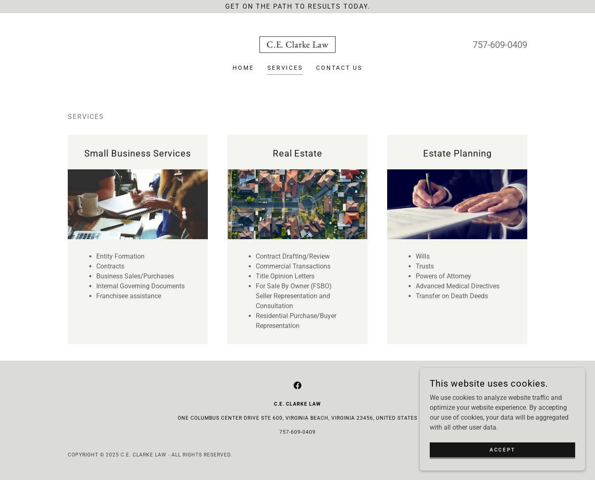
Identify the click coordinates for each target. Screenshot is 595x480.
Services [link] (285, 67)
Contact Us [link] (339, 67)
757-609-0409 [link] (500, 45)
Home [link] (243, 67)
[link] (297, 45)
